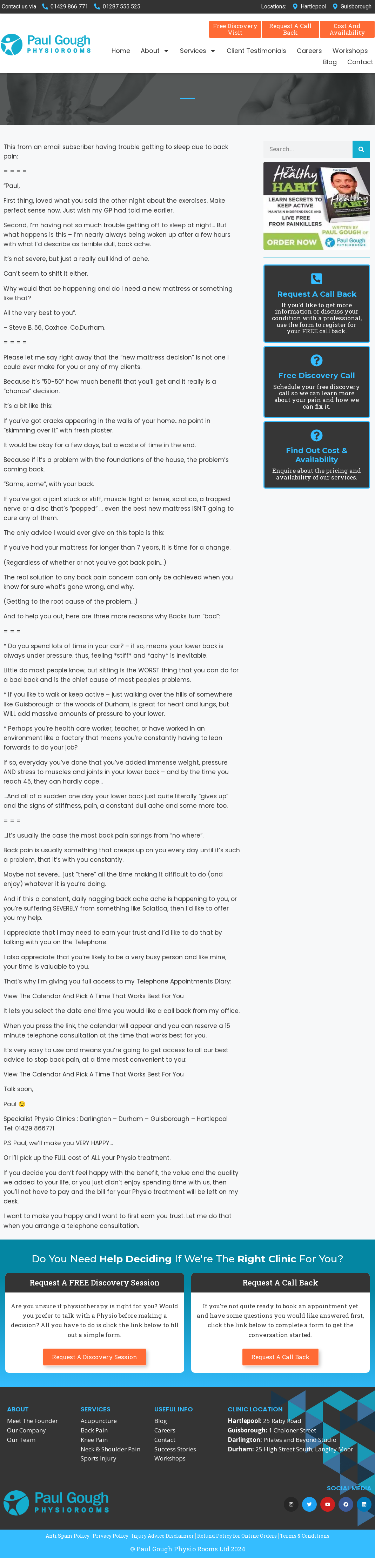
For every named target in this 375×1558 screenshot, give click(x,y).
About (155, 50)
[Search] (361, 149)
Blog (330, 62)
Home (121, 50)
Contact (360, 62)
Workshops (350, 50)
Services (198, 50)
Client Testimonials (256, 50)
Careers (309, 50)
